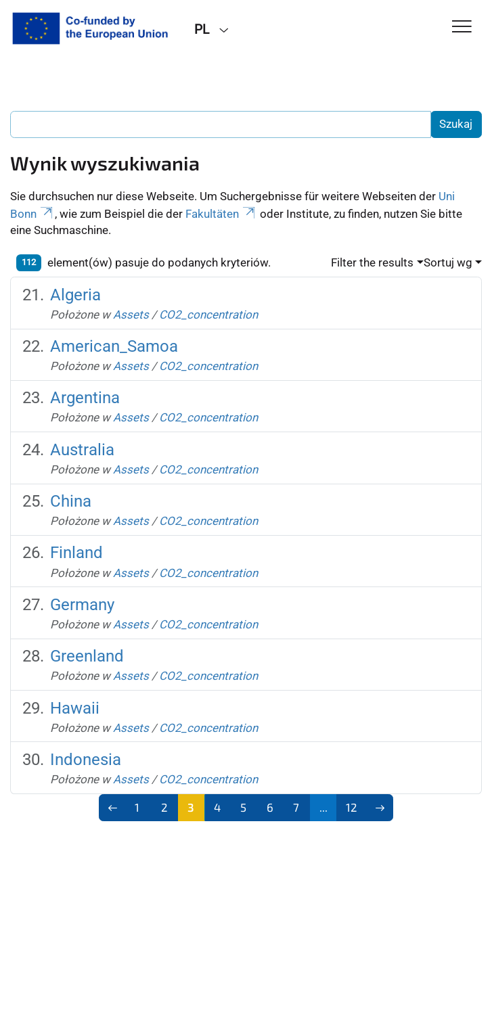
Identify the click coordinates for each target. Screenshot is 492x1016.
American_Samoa (114, 346)
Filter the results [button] (372, 262)
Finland (76, 552)
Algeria (75, 294)
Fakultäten (221, 214)
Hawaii (74, 708)
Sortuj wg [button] (448, 262)
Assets (131, 314)
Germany (82, 604)
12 (351, 807)
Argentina (85, 397)
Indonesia (85, 759)
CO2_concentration (208, 314)
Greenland (87, 656)
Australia (82, 449)
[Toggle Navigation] (462, 27)
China (70, 501)
